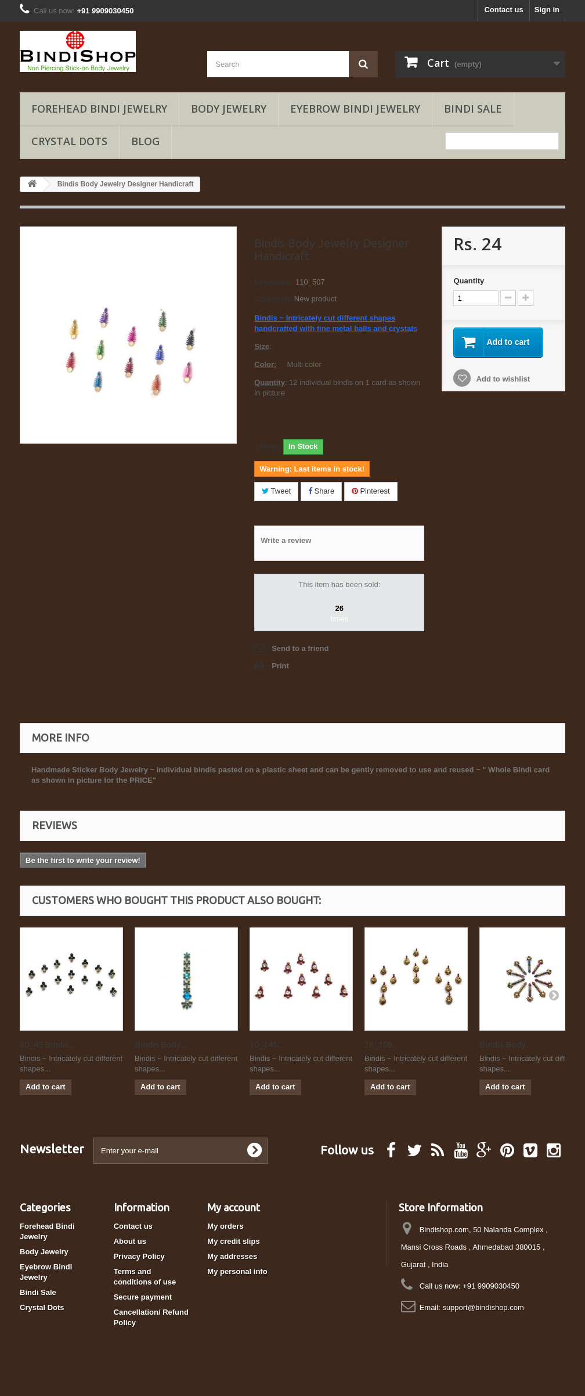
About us (130, 1241)
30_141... (266, 1044)
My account (233, 1207)
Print (280, 665)
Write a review (286, 540)
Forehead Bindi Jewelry (99, 109)
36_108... (381, 1044)
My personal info (237, 1271)
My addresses (232, 1256)
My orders (225, 1226)
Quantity (468, 280)
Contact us (503, 9)
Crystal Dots (69, 141)
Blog (145, 141)
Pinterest (371, 491)
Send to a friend (300, 648)
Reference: (273, 282)
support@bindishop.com (482, 1307)
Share (321, 491)
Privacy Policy (139, 1256)
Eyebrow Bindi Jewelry (355, 109)
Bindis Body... (160, 1044)
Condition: (273, 298)
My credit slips (233, 1241)
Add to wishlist (502, 379)
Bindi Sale (473, 109)
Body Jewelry (228, 109)
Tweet (276, 491)
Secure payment (143, 1297)
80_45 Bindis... (47, 1044)
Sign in (547, 9)
